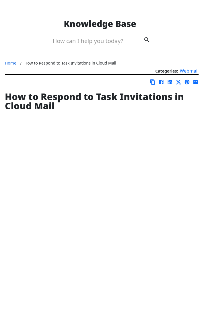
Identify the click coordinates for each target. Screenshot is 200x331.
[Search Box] (92, 40)
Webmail (189, 71)
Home (10, 63)
